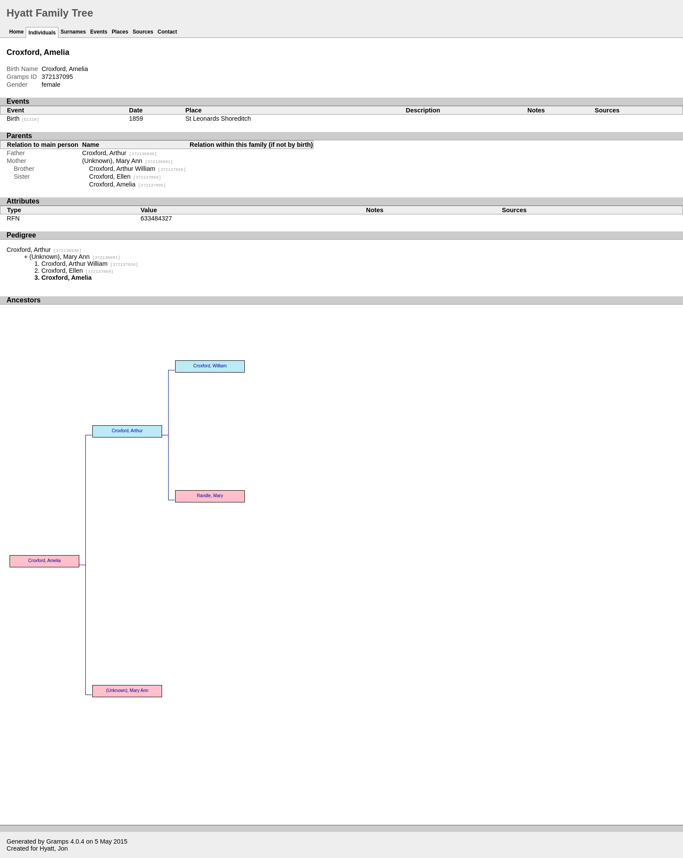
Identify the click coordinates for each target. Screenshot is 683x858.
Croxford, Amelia (127, 184)
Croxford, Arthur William (137, 168)
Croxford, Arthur (119, 152)
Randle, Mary (210, 495)
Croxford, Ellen (125, 176)
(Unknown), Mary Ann (127, 160)
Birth (23, 118)
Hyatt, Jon (54, 848)
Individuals (42, 33)
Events (98, 32)
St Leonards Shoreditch (217, 118)
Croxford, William (210, 365)
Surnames (73, 32)
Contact (167, 32)
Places (120, 32)
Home (16, 32)
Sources (142, 32)
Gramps (57, 841)
